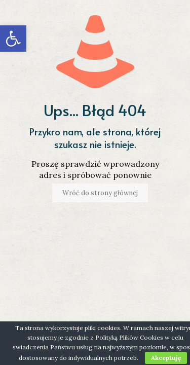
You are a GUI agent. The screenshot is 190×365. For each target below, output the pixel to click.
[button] (13, 38)
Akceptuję (166, 357)
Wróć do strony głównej (100, 193)
